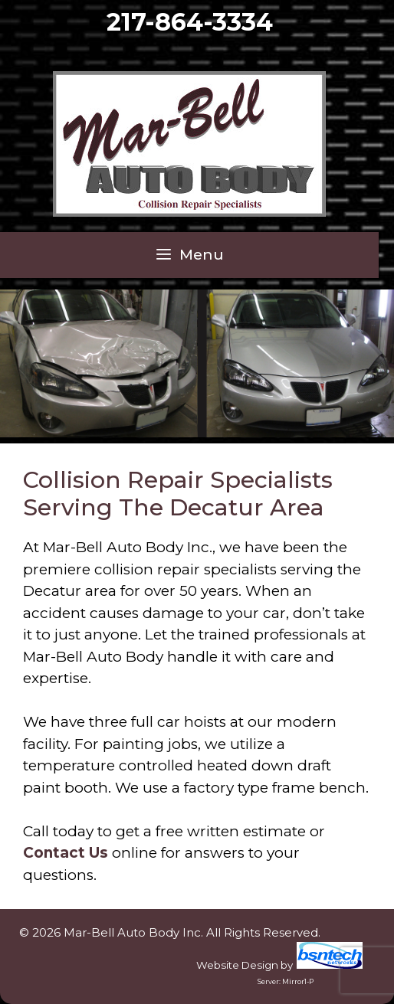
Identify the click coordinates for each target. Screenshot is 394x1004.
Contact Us (65, 853)
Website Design (237, 965)
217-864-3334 (190, 22)
